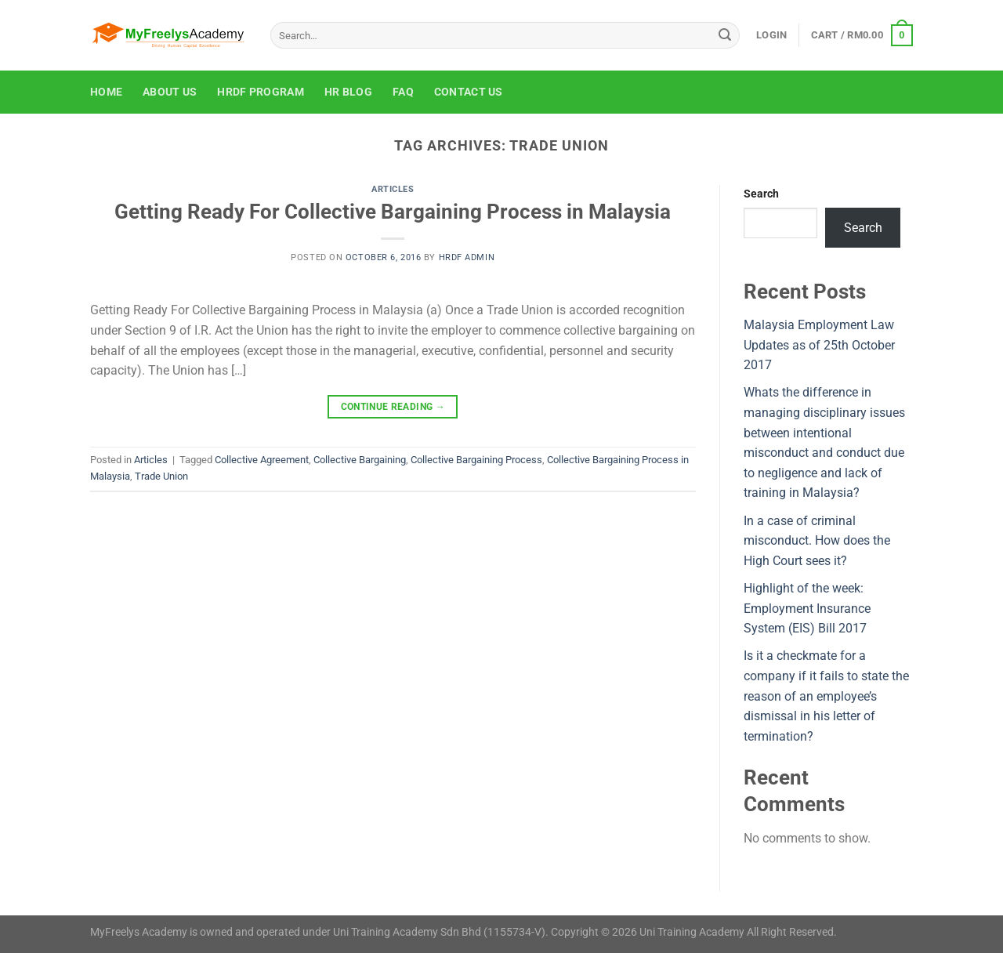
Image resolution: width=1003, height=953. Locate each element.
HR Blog (348, 92)
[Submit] (725, 35)
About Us (170, 92)
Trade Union (161, 476)
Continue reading (393, 407)
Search (761, 194)
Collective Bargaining (359, 460)
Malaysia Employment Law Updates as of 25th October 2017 (819, 344)
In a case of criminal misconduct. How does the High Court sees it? (817, 540)
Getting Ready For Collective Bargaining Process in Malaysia (392, 211)
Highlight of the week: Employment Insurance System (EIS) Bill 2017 (807, 608)
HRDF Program (260, 92)
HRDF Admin (467, 257)
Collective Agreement (262, 460)
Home (106, 92)
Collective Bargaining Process (476, 460)
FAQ (403, 92)
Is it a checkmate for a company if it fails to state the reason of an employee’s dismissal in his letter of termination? (826, 695)
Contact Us (468, 92)
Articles (392, 189)
